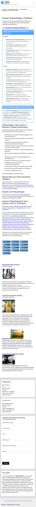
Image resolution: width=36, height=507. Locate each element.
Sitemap (18, 504)
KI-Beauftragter (23, 9)
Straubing (28, 227)
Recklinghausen (29, 224)
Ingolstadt (30, 221)
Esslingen (18, 219)
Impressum (3, 504)
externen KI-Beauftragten (24, 194)
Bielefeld (22, 217)
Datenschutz (22, 281)
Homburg (26, 221)
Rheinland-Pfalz (10, 208)
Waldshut (29, 229)
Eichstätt (10, 219)
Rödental (9, 225)
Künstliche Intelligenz (13, 9)
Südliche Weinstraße (7, 229)
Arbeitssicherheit (24, 315)
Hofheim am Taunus (18, 221)
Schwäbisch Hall (6, 227)
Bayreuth (12, 217)
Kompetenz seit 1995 (16, 170)
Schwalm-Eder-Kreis (14, 227)
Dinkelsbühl (4, 219)
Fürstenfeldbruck (6, 221)
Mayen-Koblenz (17, 224)
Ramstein (23, 224)
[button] (33, 3)
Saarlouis (26, 225)
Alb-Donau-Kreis (6, 217)
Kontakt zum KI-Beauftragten (14, 196)
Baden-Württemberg (18, 206)
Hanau (11, 221)
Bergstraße (17, 217)
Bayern (12, 206)
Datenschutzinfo (11, 504)
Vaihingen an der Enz (22, 229)
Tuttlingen (14, 229)
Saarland (21, 208)
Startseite (5, 9)
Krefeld (18, 222)
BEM (28, 343)
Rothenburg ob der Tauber (17, 225)
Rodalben (4, 225)
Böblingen (26, 217)
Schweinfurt (22, 227)
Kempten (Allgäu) (12, 222)
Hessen (25, 206)
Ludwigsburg (5, 224)
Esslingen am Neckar (26, 219)
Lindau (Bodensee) (24, 222)
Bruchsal (31, 217)
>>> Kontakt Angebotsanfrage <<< (15, 28)
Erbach (14, 219)
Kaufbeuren (4, 222)
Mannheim (11, 224)
